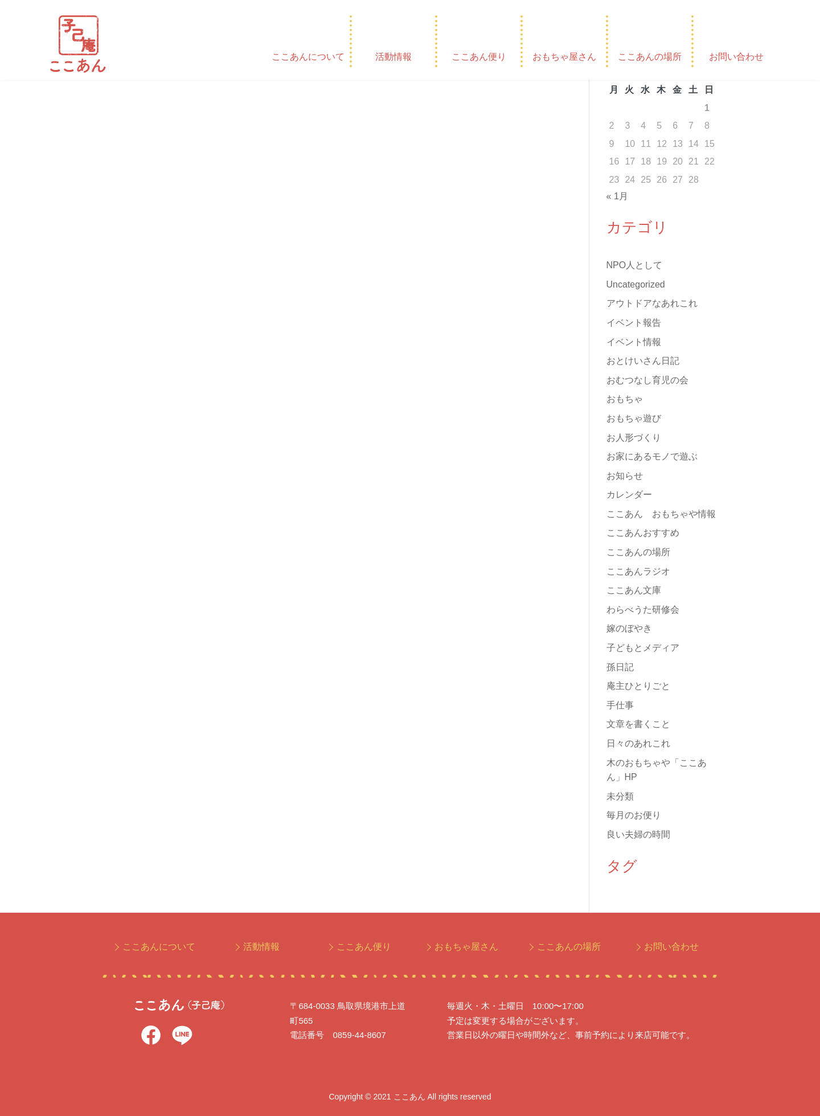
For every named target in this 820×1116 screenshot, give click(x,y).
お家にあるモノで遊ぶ (652, 456)
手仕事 (620, 705)
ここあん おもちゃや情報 (661, 514)
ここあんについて (308, 56)
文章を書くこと (638, 724)
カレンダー (629, 494)
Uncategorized (635, 284)
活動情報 (393, 56)
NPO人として (634, 265)
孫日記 (620, 667)
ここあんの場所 (650, 56)
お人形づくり (633, 437)
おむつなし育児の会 (647, 380)
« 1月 (617, 196)
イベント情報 (633, 342)
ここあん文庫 (633, 590)
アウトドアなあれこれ (652, 303)
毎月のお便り (633, 815)
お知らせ (624, 476)
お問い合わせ (736, 56)
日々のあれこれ (638, 743)
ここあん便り (479, 56)
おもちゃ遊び (633, 418)
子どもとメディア (642, 648)
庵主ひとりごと (638, 686)
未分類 (620, 796)
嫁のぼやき (629, 628)
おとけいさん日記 (642, 361)
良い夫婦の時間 (638, 834)
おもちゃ (624, 399)
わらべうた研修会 (642, 609)
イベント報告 (633, 322)
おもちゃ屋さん (564, 56)
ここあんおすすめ (642, 533)
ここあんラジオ (638, 571)
